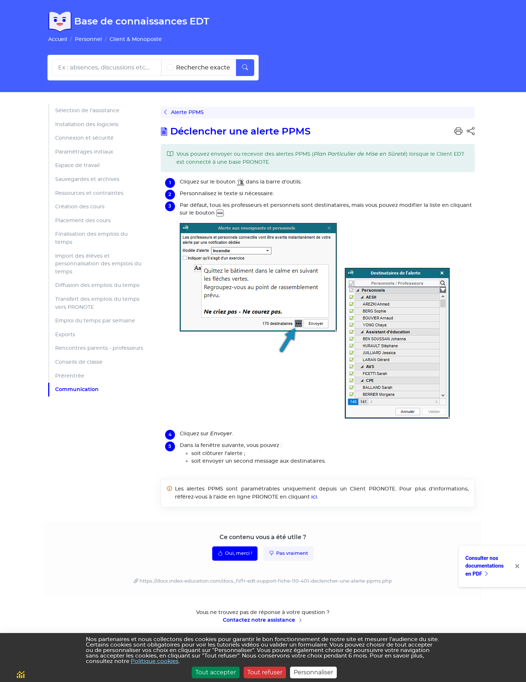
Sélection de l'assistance (87, 110)
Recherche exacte (203, 68)
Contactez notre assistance (263, 620)
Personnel (88, 39)
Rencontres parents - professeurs (99, 348)
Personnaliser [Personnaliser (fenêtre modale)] (313, 672)
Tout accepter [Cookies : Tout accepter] (215, 672)
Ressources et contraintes (89, 193)
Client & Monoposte (136, 39)
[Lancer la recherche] (245, 67)
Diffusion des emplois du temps (97, 285)
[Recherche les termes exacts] (170, 68)
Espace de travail (77, 165)
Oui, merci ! (235, 553)
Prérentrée (69, 376)
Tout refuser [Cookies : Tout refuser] (264, 672)
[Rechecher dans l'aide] (106, 67)
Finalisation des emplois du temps (91, 238)
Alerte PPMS (184, 112)
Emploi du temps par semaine (95, 320)
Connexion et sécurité (84, 138)
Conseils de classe (79, 362)
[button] (458, 131)
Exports (65, 334)
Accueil (57, 39)
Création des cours (79, 206)
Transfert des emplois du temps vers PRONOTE (97, 303)
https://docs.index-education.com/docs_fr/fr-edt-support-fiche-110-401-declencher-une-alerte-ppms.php (266, 581)
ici (314, 497)
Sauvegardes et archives (87, 179)
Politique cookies (155, 661)
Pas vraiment (288, 553)
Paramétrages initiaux (84, 152)
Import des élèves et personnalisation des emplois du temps (98, 263)
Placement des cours (83, 220)
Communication (77, 389)
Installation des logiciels (86, 124)
